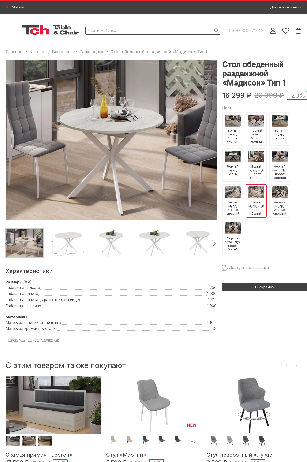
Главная (14, 51)
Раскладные (91, 51)
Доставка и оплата (285, 7)
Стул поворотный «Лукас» (240, 455)
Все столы (62, 51)
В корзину (264, 287)
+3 (194, 441)
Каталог (38, 51)
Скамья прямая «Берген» (39, 455)
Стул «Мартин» (126, 455)
